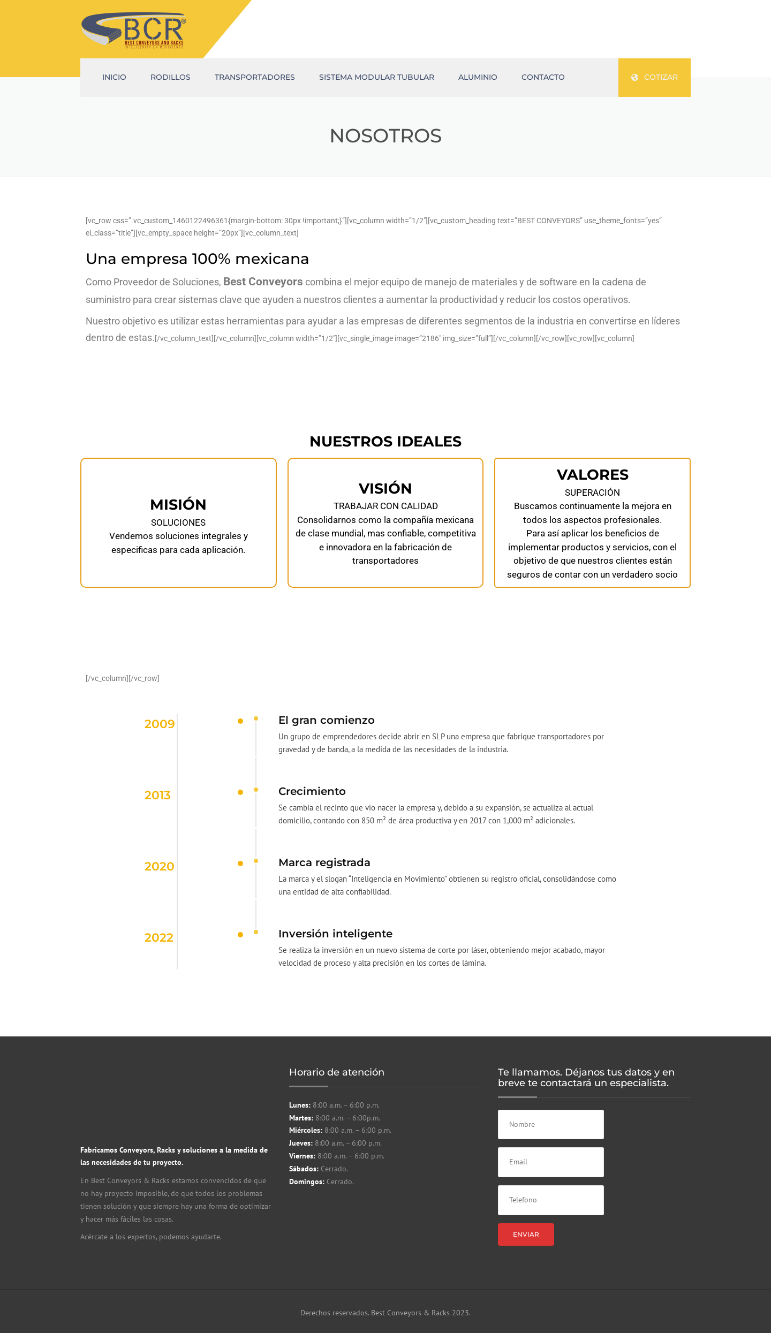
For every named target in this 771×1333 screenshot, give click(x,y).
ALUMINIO (477, 77)
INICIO (114, 77)
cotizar (654, 77)
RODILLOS (170, 77)
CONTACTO (543, 77)
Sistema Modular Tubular (376, 77)
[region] (385, 511)
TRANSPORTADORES (255, 77)
